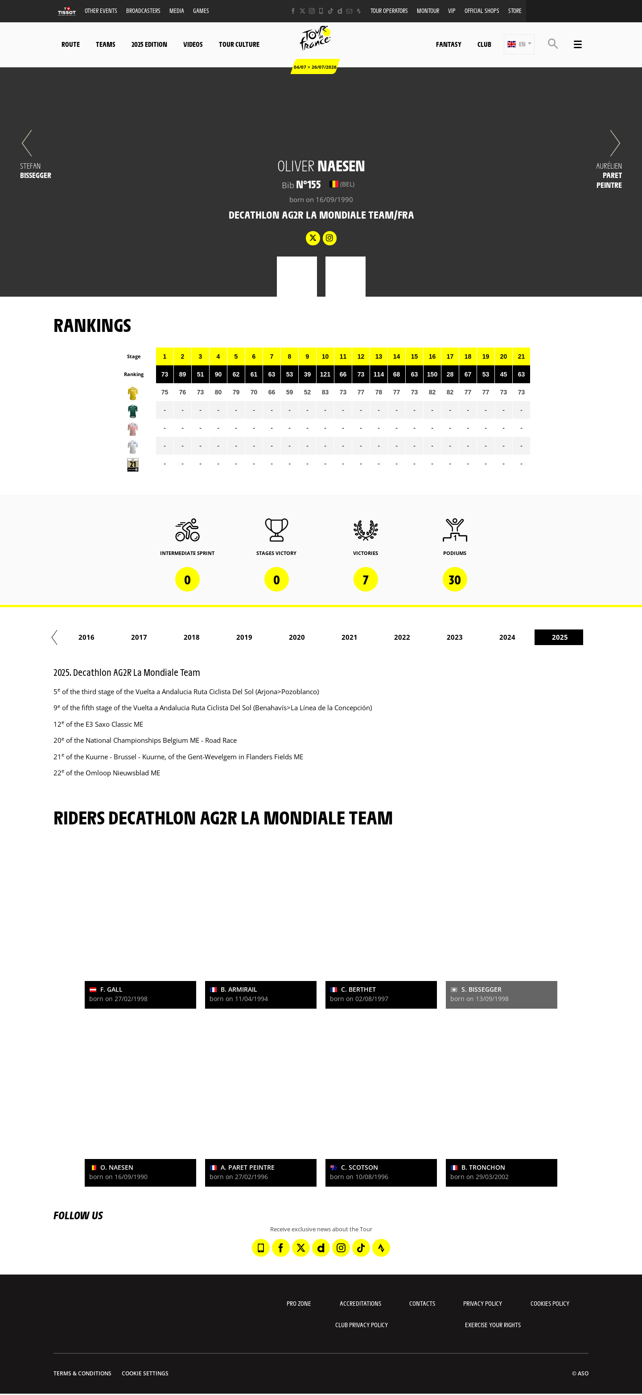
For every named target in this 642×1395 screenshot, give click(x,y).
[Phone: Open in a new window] (321, 11)
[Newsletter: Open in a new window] (349, 11)
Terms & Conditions (82, 1373)
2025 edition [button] (149, 44)
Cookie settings (145, 1373)
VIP (452, 10)
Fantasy (448, 44)
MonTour (428, 10)
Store (515, 10)
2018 (230, 637)
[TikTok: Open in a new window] (330, 11)
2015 (72, 637)
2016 (125, 637)
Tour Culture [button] (239, 44)
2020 (335, 637)
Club (484, 44)
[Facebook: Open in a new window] (293, 11)
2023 (493, 637)
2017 (177, 637)
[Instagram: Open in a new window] (312, 11)
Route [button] (71, 44)
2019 (283, 637)
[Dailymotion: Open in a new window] (340, 11)
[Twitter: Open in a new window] (302, 11)
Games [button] (201, 10)
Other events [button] (101, 10)
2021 (388, 637)
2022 (440, 637)
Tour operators (389, 10)
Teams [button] (105, 44)
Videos (193, 44)
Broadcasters (143, 10)
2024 (546, 637)
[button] (519, 44)
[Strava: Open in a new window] (358, 11)
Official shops (482, 10)
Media (176, 10)
